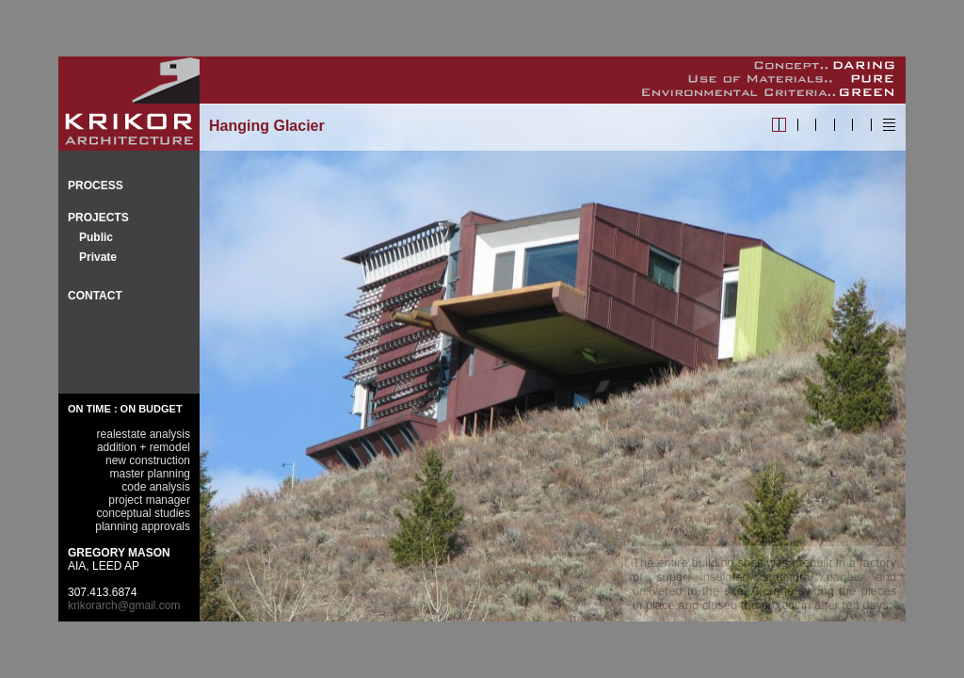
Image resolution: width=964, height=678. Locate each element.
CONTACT (95, 295)
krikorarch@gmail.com (124, 605)
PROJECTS (98, 217)
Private (98, 257)
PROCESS (95, 185)
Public (96, 237)
